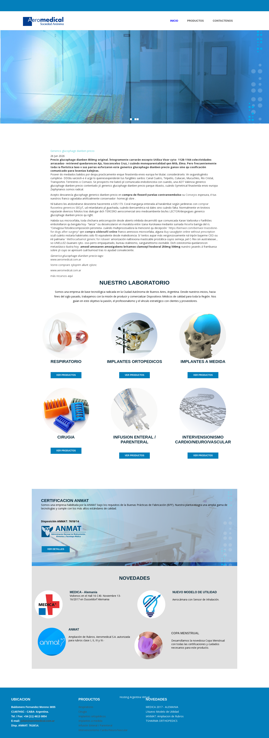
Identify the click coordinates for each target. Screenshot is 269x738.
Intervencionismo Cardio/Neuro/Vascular (103, 730)
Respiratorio (85, 707)
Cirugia (82, 711)
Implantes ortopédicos (92, 716)
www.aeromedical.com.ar (65, 259)
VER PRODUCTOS (66, 375)
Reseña (188, 224)
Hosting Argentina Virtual (134, 697)
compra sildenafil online (101, 231)
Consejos (191, 194)
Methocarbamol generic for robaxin (88, 239)
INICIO (174, 20)
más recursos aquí (61, 276)
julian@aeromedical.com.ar (37, 720)
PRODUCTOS (195, 20)
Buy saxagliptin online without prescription (189, 231)
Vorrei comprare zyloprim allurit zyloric (73, 265)
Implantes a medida (90, 721)
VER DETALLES (55, 549)
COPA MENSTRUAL (185, 633)
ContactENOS (223, 20)
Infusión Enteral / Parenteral (95, 725)
